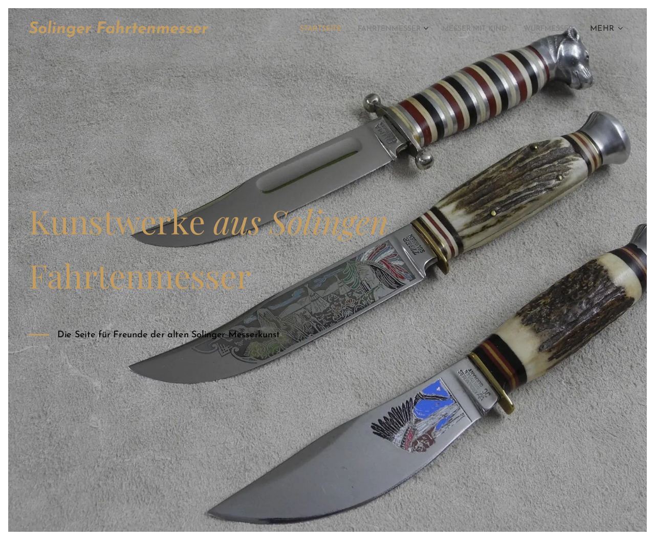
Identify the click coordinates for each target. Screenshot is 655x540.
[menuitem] (290, 29)
